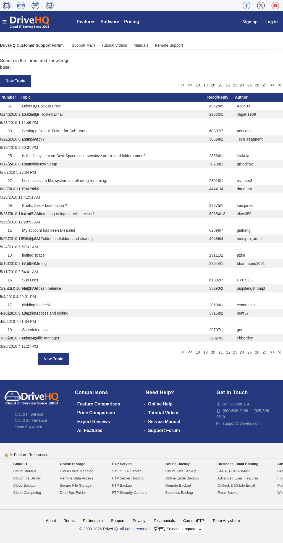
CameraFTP (193, 520)
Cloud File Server (27, 478)
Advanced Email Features (238, 478)
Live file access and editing (45, 313)
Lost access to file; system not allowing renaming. (64, 180)
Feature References (31, 454)
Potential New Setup (39, 164)
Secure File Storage (75, 485)
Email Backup (228, 493)
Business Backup (179, 493)
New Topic (15, 80)
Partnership (93, 520)
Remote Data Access (76, 478)
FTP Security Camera (129, 493)
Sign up (250, 21)
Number (8, 97)
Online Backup (177, 464)
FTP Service (122, 464)
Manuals (140, 45)
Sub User (30, 280)
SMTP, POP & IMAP (234, 471)
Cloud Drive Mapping (76, 471)
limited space (33, 255)
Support (117, 520)
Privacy (139, 520)
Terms (69, 520)
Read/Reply (217, 97)
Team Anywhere (28, 426)
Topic (26, 97)
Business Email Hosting (238, 464)
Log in (271, 21)
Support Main (83, 45)
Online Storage (72, 464)
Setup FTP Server (126, 471)
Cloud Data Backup (180, 471)
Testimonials (164, 520)
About (51, 520)
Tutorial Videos (114, 45)
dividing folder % (36, 305)
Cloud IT (20, 464)
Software (110, 21)
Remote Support (169, 45)
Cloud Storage (24, 471)
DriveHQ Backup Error (41, 106)
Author (241, 97)
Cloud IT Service (29, 414)
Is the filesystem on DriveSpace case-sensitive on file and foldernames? (83, 156)
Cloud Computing (27, 493)
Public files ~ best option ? (44, 205)
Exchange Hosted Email (42, 114)
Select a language (177, 529)
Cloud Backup (24, 485)
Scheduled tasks (36, 330)
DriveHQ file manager (40, 338)
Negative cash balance (41, 288)
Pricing (131, 21)
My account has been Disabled (48, 230)
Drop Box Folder (73, 493)
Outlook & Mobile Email (236, 485)
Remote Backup (178, 485)
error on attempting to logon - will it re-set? (58, 214)
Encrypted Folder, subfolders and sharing (57, 238)
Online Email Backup (182, 478)
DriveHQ (110, 529)
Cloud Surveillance (31, 420)
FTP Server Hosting (128, 478)
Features (86, 21)
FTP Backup (122, 485)
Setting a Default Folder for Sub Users (55, 131)
